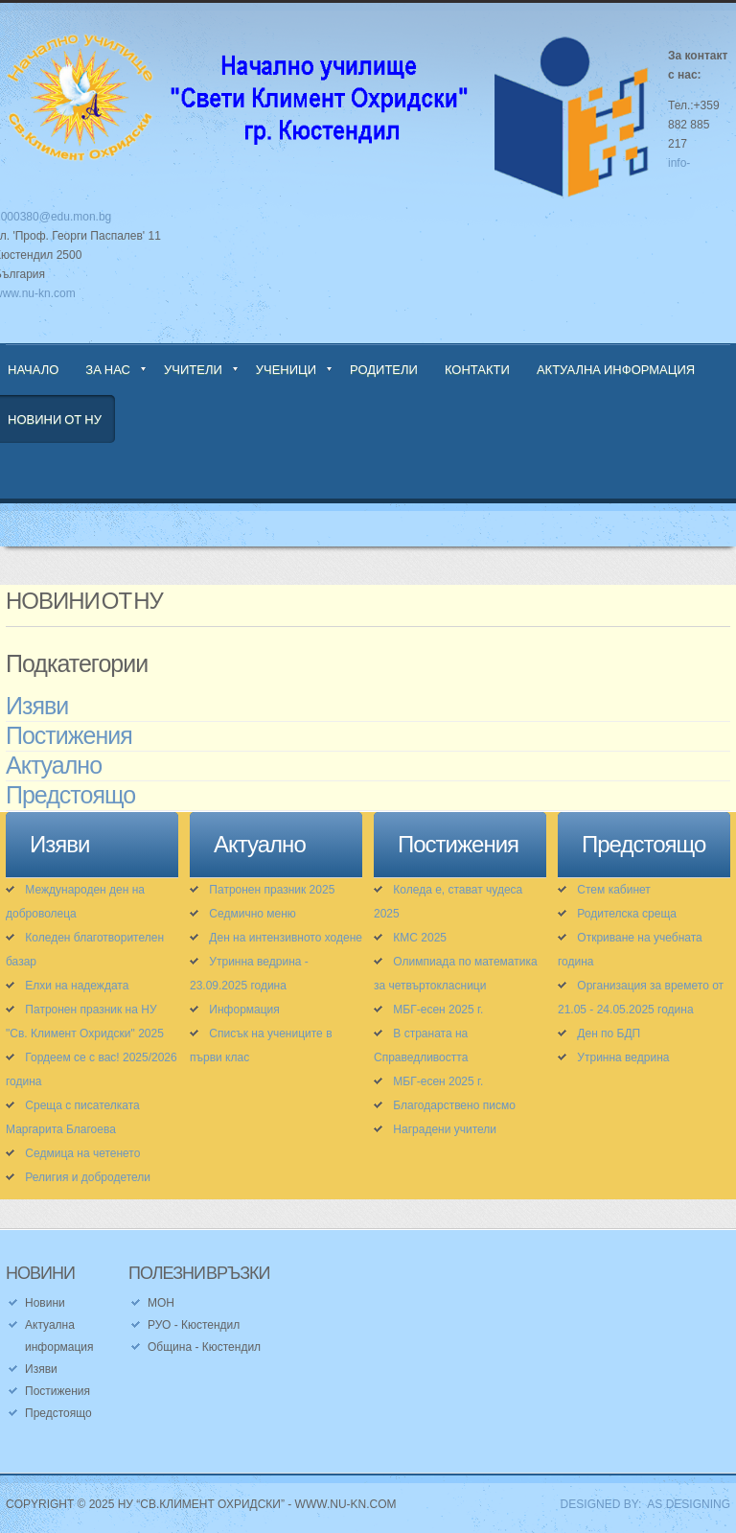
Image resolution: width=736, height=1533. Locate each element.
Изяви (37, 706)
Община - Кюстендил (204, 1347)
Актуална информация (616, 369)
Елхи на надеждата (76, 985)
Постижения (69, 736)
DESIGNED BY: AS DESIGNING (638, 1504)
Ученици (286, 369)
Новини (45, 1303)
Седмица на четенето (82, 1153)
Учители (193, 369)
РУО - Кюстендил (194, 1325)
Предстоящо (70, 795)
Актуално (54, 766)
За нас (107, 369)
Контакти (477, 369)
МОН (161, 1303)
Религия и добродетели (87, 1177)
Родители (384, 369)
